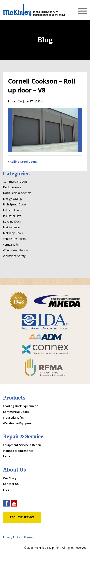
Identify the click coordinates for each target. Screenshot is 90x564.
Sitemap (28, 537)
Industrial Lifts (12, 216)
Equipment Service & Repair (22, 445)
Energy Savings (12, 198)
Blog (6, 489)
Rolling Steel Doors (23, 161)
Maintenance (11, 227)
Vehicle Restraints (14, 239)
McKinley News (13, 233)
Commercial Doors (15, 181)
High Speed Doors (14, 204)
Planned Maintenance (18, 451)
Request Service (22, 517)
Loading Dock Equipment (20, 406)
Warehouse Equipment (19, 423)
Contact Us (11, 484)
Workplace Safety (14, 256)
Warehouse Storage (16, 250)
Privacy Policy (12, 537)
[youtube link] (14, 503)
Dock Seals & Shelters (17, 193)
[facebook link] (7, 503)
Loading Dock (12, 221)
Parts (6, 456)
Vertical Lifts (11, 244)
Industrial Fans (12, 210)
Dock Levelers (12, 187)
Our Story (10, 478)
